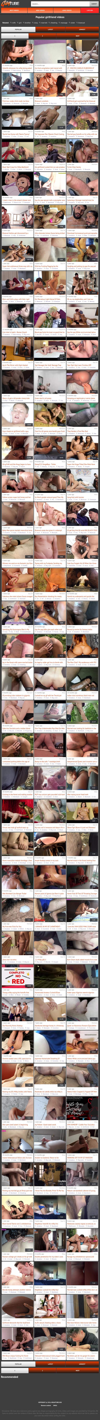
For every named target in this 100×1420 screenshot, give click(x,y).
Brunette (90, 1226)
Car (88, 202)
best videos (14, 10)
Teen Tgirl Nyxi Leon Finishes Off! (79, 365)
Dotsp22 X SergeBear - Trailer (45, 464)
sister (73, 23)
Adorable (40, 169)
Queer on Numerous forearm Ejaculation (81, 1026)
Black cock (17, 202)
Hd (93, 1127)
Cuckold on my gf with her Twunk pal (48, 695)
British (93, 962)
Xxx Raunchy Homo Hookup (12, 1026)
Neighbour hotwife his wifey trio (46, 1224)
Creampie (57, 301)
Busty (60, 433)
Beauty (59, 70)
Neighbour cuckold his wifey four (46, 1290)
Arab (79, 995)
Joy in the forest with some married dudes (17, 662)
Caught (28, 301)
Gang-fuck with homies (75, 497)
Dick (94, 334)
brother (28, 23)
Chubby (26, 995)
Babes (39, 1028)
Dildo (27, 367)
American (86, 401)
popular (18, 29)
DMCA (55, 1405)
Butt (84, 367)
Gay (14, 235)
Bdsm (22, 929)
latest (50, 29)
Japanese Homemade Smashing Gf (47, 1059)
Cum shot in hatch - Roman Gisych (14, 332)
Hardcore (94, 896)
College (71, 1028)
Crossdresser (26, 632)
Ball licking (17, 70)
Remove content (46, 1405)
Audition (53, 136)
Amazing (48, 731)
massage (64, 23)
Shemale (55, 235)
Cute (53, 929)
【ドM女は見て (40, 960)
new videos (40, 10)
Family (21, 1028)
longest (82, 29)
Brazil (19, 995)
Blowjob (72, 70)
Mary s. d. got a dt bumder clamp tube (16, 398)
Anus (62, 169)
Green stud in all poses (43, 398)
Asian (21, 136)
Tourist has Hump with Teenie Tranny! (16, 134)
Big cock (54, 103)
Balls (12, 301)
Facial (54, 334)
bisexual (81, 23)
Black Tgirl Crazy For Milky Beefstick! (15, 167)
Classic (47, 334)
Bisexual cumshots (41, 101)
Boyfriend (7, 566)
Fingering (28, 731)
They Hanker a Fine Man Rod (77, 431)
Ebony (85, 599)
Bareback (27, 70)
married (44, 23)
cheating (54, 23)
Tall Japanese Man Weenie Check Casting (49, 134)
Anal (47, 70)
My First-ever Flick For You (11, 926)
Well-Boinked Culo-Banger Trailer (14, 894)
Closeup (57, 665)
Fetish (93, 599)
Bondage (23, 863)
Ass (53, 70)
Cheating (23, 665)
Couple (87, 467)
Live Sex (90, 10)
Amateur (7, 70)
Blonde (48, 301)
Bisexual (16, 103)
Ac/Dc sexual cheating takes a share (48, 1323)
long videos (66, 10)
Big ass (45, 103)
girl (20, 23)
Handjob (90, 70)
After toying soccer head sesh (77, 794)
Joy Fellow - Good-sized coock (45, 1125)
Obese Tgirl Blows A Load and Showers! (81, 827)
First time (92, 1028)
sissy (36, 23)
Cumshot (55, 268)
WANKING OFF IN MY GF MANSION (79, 1158)
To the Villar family (74, 167)
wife (13, 23)
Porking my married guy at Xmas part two (17, 1191)
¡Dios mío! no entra (9, 960)
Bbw (85, 235)
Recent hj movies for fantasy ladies (79, 629)
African (6, 169)
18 (37, 136)
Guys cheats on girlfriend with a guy (15, 431)
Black (20, 169)
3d (37, 830)
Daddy (25, 566)
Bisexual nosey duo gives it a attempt (48, 530)
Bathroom (7, 202)
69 (42, 599)
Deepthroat (90, 1358)
